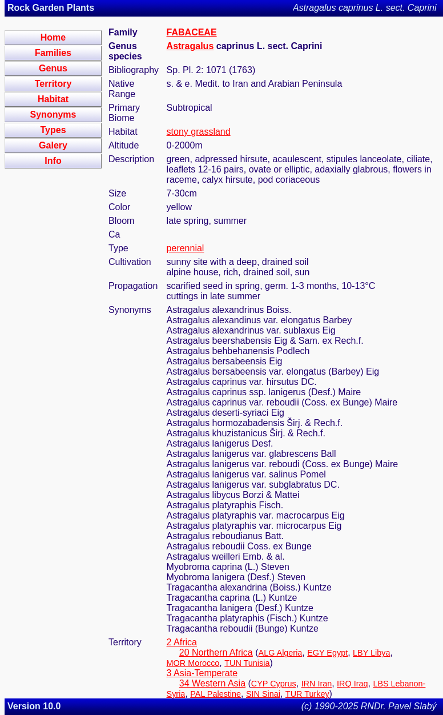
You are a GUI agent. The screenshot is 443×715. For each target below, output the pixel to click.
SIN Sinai (263, 693)
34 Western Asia (212, 683)
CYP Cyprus (273, 683)
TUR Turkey (307, 693)
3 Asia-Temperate (202, 673)
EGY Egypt (327, 652)
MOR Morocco (193, 663)
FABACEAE (192, 32)
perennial (185, 248)
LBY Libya (371, 652)
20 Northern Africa (216, 652)
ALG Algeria (281, 652)
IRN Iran (316, 683)
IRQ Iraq (352, 683)
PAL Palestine (215, 693)
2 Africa (182, 642)
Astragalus (190, 46)
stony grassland (199, 131)
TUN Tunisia (246, 663)
